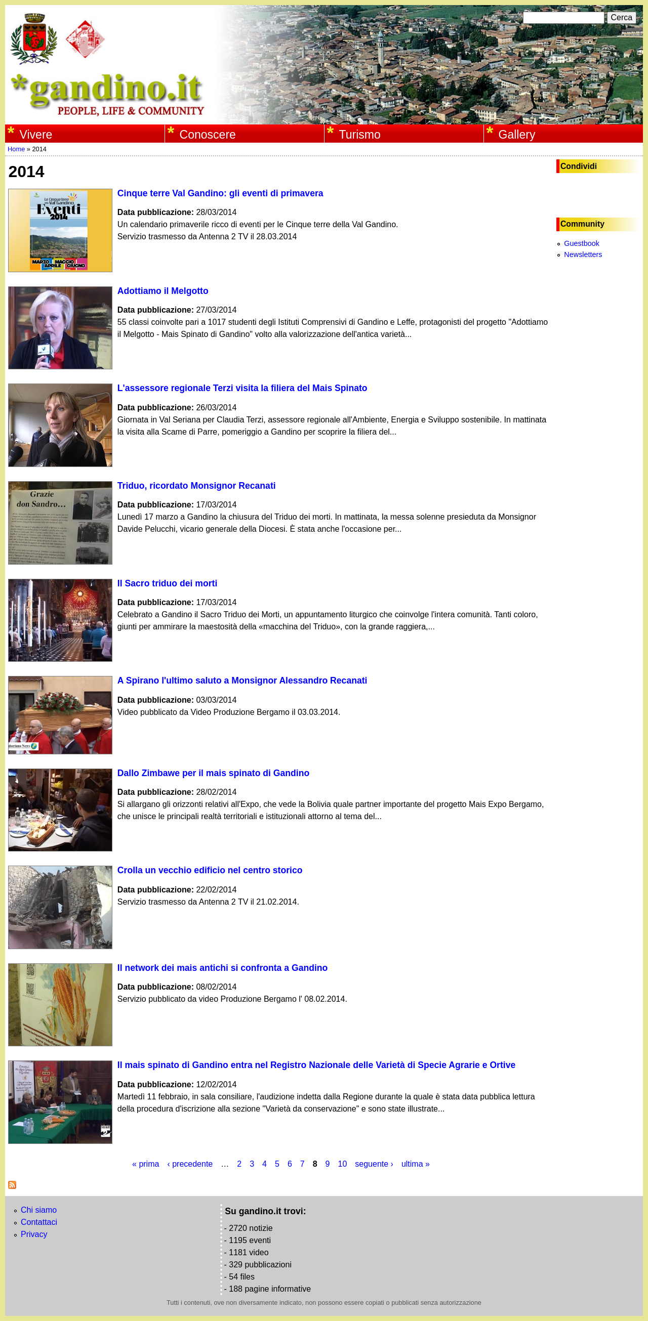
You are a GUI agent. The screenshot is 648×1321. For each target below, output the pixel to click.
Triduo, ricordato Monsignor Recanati (196, 486)
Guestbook (581, 243)
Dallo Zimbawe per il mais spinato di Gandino (213, 773)
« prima (145, 1164)
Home (16, 149)
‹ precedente (190, 1164)
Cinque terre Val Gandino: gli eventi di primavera (220, 193)
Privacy (34, 1234)
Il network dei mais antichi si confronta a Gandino (222, 968)
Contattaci (39, 1222)
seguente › (374, 1164)
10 (342, 1164)
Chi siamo (39, 1210)
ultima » (415, 1164)
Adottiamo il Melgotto (163, 291)
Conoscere (208, 134)
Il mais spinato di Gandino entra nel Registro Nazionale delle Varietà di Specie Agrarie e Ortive (316, 1065)
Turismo (360, 134)
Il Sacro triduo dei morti (167, 583)
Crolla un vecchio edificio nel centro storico (210, 870)
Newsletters (583, 254)
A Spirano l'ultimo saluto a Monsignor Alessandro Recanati (242, 680)
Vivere (36, 134)
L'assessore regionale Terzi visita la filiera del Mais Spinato (242, 388)
